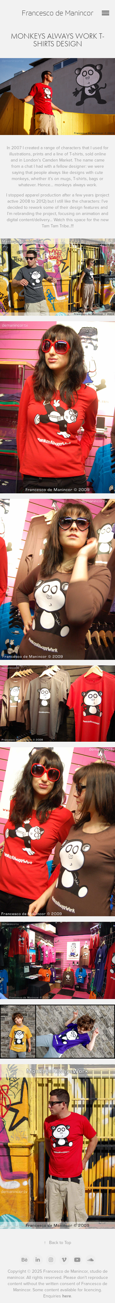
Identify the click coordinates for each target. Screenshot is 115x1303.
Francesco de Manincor (58, 13)
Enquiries (57, 1296)
